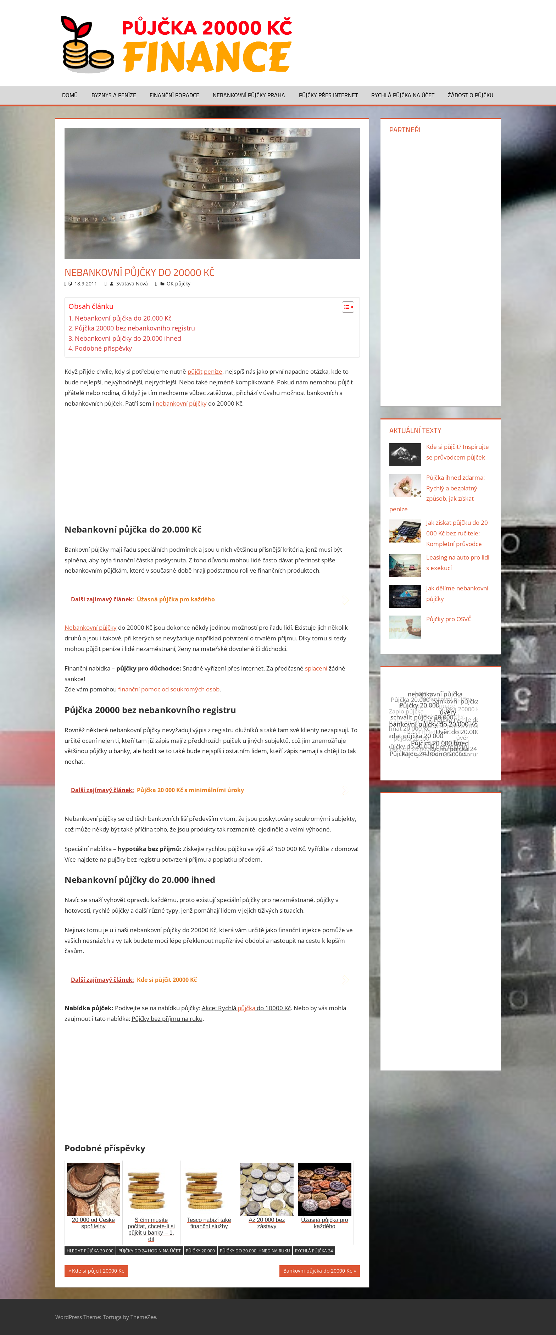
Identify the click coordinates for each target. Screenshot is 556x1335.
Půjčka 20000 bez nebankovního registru (135, 328)
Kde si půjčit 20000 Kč (98, 1272)
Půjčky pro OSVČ (449, 619)
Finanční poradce (174, 95)
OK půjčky (178, 283)
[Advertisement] (212, 467)
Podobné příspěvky (103, 348)
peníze (213, 371)
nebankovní (172, 403)
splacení (316, 668)
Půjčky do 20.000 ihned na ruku (255, 1251)
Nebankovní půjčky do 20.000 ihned (128, 338)
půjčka (246, 1008)
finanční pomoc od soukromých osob (168, 689)
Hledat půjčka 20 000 (90, 1251)
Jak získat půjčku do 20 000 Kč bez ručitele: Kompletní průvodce (457, 533)
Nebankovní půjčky (91, 627)
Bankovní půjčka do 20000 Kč (317, 1272)
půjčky (198, 403)
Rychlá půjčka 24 (314, 1251)
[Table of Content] (348, 307)
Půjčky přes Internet (328, 95)
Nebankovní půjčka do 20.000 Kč (123, 318)
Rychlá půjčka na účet (402, 95)
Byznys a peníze (113, 95)
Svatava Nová (132, 283)
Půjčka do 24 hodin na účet (149, 1251)
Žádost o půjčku (470, 95)
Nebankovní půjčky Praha (249, 95)
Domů (70, 95)
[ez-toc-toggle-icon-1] (344, 307)
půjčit (195, 371)
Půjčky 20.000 (200, 1251)
